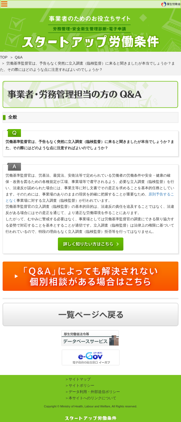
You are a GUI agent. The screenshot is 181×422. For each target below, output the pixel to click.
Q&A (19, 57)
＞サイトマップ (78, 379)
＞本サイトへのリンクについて (90, 398)
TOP (4, 57)
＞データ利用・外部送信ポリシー (92, 392)
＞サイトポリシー (79, 385)
